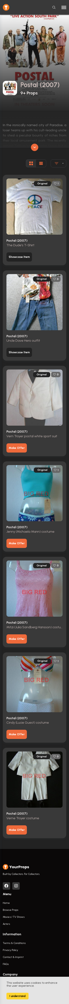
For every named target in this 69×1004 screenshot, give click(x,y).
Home (6, 903)
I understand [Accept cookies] (17, 996)
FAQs (6, 964)
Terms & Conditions (14, 943)
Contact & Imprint (13, 957)
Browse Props (10, 910)
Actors (6, 924)
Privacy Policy (10, 950)
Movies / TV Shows (13, 917)
